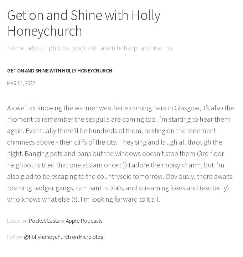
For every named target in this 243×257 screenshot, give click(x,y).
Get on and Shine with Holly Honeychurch (83, 23)
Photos (58, 47)
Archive (151, 47)
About (36, 47)
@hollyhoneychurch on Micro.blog (63, 236)
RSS (169, 47)
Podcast (84, 47)
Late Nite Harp (118, 47)
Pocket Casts (44, 220)
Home (16, 47)
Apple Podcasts (84, 220)
